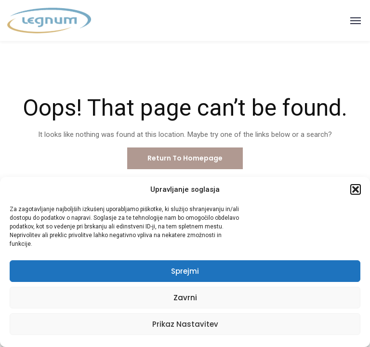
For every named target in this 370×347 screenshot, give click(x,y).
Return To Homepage (185, 158)
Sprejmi (185, 271)
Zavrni (185, 298)
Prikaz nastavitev (185, 324)
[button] (355, 189)
